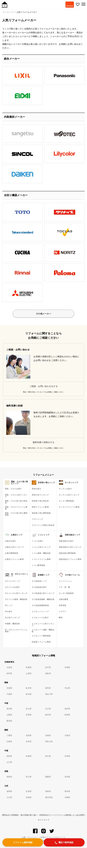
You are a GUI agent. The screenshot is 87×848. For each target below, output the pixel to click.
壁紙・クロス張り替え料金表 (16, 502)
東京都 (28, 694)
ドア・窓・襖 (64, 587)
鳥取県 (9, 756)
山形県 (28, 673)
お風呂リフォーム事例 (14, 559)
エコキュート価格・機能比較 (43, 631)
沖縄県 (67, 797)
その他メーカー (43, 313)
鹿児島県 (49, 797)
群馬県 (48, 688)
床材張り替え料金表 (40, 501)
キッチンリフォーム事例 (69, 507)
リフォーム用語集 (63, 815)
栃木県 (28, 688)
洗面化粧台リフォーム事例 (70, 559)
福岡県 (9, 791)
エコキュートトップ (40, 611)
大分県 (9, 797)
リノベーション (65, 581)
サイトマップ (43, 820)
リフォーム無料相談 (23, 842)
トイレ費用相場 (38, 565)
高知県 (67, 777)
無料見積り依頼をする (43, 442)
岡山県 (48, 756)
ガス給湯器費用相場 (40, 605)
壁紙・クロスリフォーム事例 (16, 508)
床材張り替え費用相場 (41, 513)
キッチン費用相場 (66, 501)
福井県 (67, 709)
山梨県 (9, 715)
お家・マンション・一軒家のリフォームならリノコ (43, 837)
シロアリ (62, 611)
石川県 (48, 709)
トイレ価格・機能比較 (41, 553)
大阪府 (67, 735)
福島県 (48, 673)
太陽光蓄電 (63, 599)
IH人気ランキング (12, 618)
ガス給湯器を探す (39, 587)
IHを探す (8, 611)
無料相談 (69, 6)
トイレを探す (37, 541)
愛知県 (9, 721)
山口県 (9, 762)
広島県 (67, 756)
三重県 (9, 735)
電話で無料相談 (64, 842)
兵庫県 (9, 741)
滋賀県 (28, 735)
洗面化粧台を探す (66, 541)
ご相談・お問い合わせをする (43, 386)
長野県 (28, 715)
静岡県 (67, 715)
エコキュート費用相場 (41, 636)
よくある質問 (78, 815)
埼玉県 (67, 688)
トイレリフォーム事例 (41, 559)
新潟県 (9, 709)
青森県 (28, 667)
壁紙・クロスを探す (13, 489)
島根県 (28, 756)
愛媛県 (48, 777)
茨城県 (9, 688)
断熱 (61, 618)
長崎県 (48, 791)
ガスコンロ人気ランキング (16, 593)
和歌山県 (49, 741)
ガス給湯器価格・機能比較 (43, 599)
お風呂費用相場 (11, 553)
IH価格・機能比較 (12, 624)
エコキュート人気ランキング (43, 625)
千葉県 (9, 694)
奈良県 (28, 741)
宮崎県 (28, 797)
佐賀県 (28, 791)
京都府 (48, 735)
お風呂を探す (10, 541)
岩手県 (48, 667)
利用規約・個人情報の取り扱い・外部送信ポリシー (32, 815)
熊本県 (67, 791)
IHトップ (8, 605)
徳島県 (9, 777)
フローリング (37, 519)
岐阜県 (48, 715)
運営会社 (6, 815)
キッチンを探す (65, 489)
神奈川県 (49, 694)
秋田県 (9, 673)
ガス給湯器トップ (39, 581)
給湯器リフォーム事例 (41, 642)
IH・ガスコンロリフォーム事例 (16, 631)
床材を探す (36, 489)
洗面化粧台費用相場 (67, 553)
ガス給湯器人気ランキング (43, 593)
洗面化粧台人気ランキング (70, 547)
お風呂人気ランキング (14, 547)
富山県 (28, 709)
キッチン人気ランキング (69, 495)
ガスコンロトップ (12, 581)
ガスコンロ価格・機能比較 (16, 599)
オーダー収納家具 (66, 593)
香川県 (28, 777)
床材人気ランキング (40, 495)
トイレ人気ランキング (41, 547)
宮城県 (67, 667)
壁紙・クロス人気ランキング (16, 496)
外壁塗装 (62, 605)
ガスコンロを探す (12, 587)
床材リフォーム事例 (40, 507)
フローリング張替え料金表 (43, 525)
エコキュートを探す (40, 618)
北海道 (9, 667)
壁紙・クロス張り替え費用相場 (16, 514)
